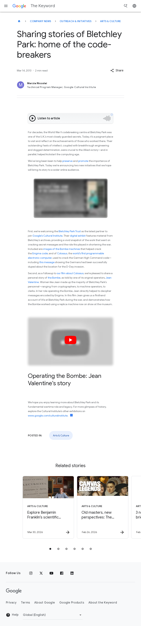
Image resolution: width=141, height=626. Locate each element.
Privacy (11, 602)
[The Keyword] (19, 21)
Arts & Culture (110, 21)
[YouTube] (51, 573)
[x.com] (41, 573)
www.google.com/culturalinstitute (48, 415)
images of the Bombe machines (61, 249)
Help (12, 615)
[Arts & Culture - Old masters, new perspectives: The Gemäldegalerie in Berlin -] (97, 507)
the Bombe (54, 277)
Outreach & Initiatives (76, 21)
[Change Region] (53, 615)
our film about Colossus (70, 273)
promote (83, 161)
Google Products (71, 602)
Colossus (62, 253)
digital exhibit (78, 235)
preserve (67, 161)
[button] (117, 70)
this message (47, 262)
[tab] (50, 549)
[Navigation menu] (6, 6)
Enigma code (40, 253)
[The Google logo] (14, 591)
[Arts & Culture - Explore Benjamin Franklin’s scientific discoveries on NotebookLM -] (42, 507)
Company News (40, 21)
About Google (44, 602)
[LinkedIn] (72, 573)
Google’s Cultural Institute (47, 235)
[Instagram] (30, 573)
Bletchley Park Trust (70, 231)
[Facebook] (61, 573)
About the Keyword (102, 602)
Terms (25, 602)
